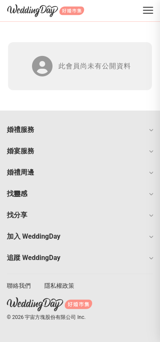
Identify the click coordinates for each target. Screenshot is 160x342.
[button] (80, 130)
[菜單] (148, 10)
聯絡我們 (19, 285)
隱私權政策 (59, 285)
